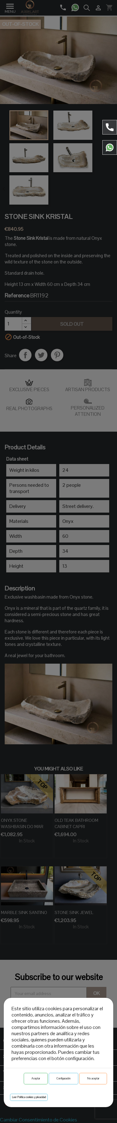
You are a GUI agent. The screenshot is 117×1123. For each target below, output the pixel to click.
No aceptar (93, 1078)
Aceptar (36, 1078)
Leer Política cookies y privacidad (29, 1097)
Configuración (63, 1078)
